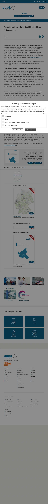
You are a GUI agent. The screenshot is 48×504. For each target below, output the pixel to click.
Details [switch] (45, 113)
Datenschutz (41, 111)
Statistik (7, 119)
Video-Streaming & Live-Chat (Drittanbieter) (17, 122)
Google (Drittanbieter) (11, 125)
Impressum (4, 113)
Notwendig (8, 116)
